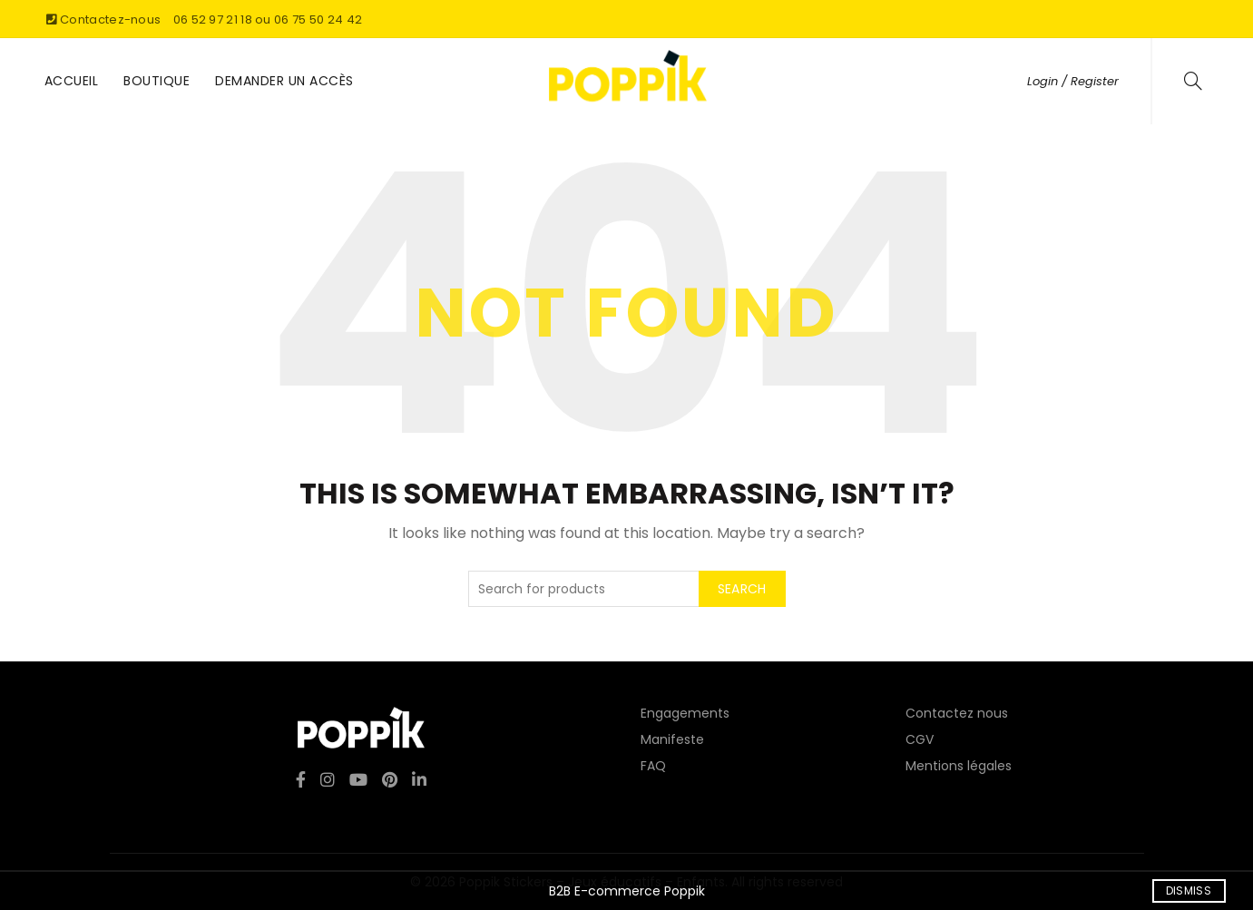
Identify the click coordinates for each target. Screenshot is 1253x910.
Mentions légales (958, 766)
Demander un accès (284, 81)
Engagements (685, 713)
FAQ (653, 766)
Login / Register (1073, 81)
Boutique (156, 81)
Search (742, 589)
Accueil (71, 81)
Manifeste (672, 739)
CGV (919, 739)
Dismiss (1188, 890)
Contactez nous (956, 713)
